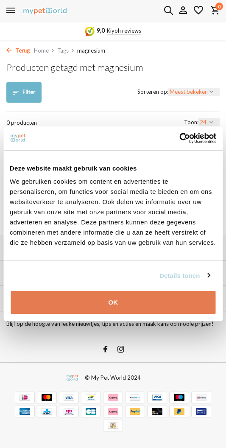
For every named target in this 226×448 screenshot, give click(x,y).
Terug (18, 50)
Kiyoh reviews (124, 30)
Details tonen (179, 275)
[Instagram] (120, 349)
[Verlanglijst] (198, 11)
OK (113, 302)
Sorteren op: (152, 91)
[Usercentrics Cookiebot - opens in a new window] (179, 138)
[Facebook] (105, 349)
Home (44, 50)
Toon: (191, 122)
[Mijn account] (183, 10)
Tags (66, 50)
